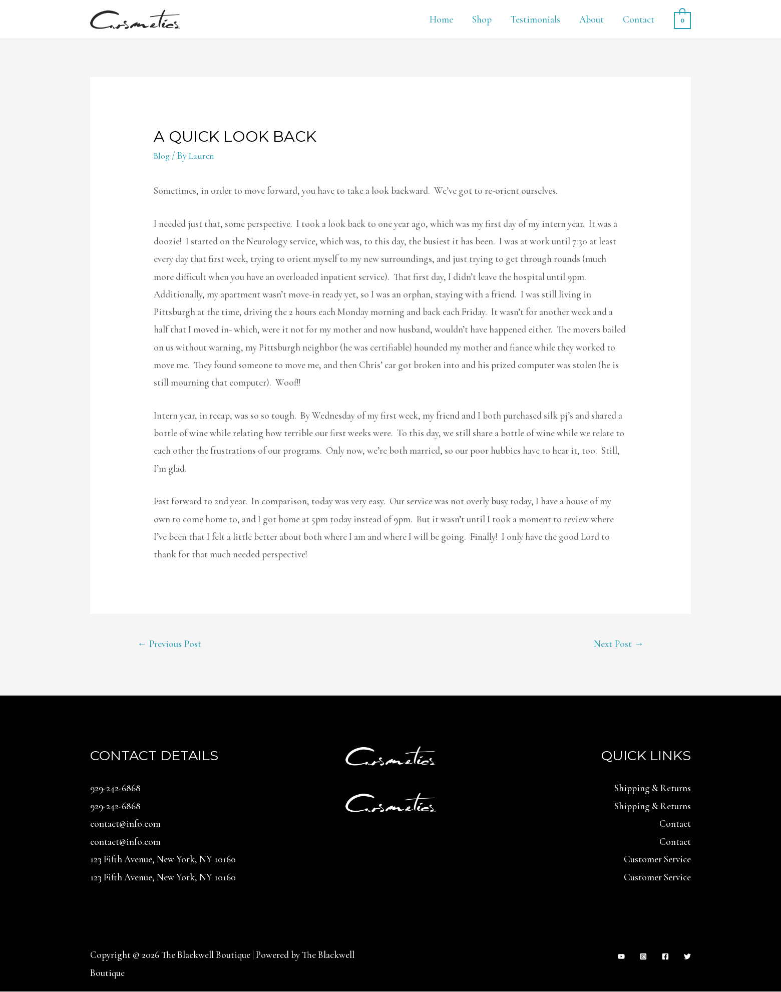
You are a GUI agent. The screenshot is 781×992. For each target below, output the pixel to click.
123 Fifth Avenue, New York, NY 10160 (163, 860)
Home (441, 19)
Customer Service (657, 860)
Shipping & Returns (652, 789)
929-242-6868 (115, 789)
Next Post (617, 644)
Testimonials (535, 19)
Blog (163, 155)
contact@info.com (125, 824)
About (591, 19)
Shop (482, 19)
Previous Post (171, 644)
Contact (638, 19)
